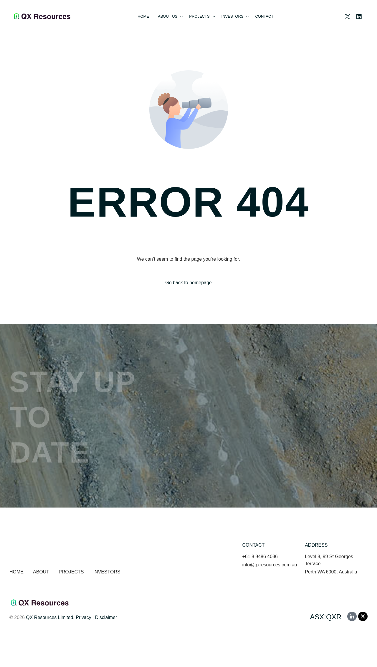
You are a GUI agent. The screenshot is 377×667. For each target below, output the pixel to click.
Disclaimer (106, 617)
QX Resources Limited (49, 617)
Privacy (83, 617)
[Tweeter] (347, 16)
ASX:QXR (325, 617)
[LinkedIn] (359, 16)
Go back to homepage (188, 282)
